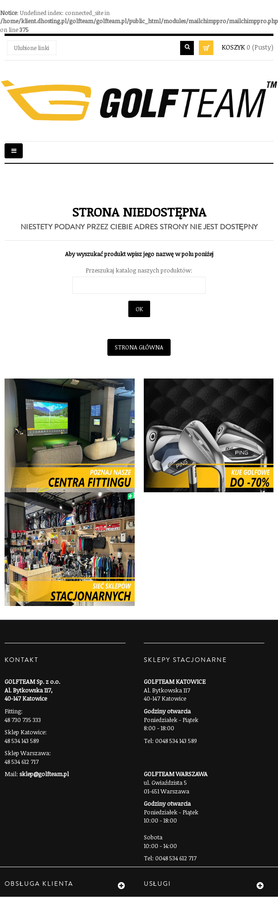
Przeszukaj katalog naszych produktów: (139, 270)
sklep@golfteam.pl (44, 774)
